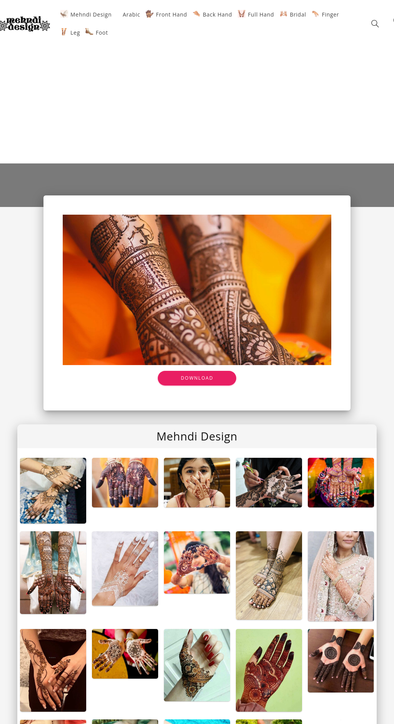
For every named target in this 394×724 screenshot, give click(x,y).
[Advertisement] (197, 99)
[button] (375, 24)
